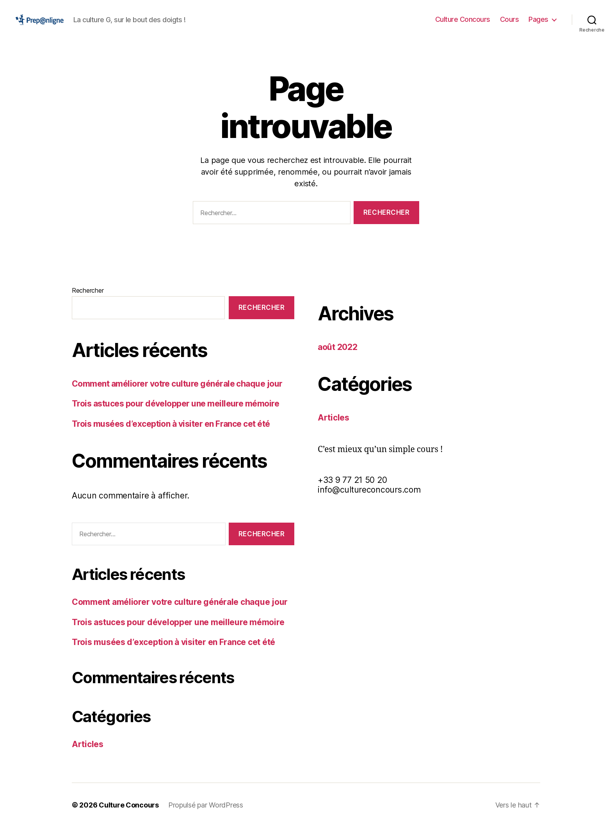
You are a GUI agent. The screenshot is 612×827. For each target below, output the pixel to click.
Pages (538, 19)
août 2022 (338, 347)
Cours (509, 19)
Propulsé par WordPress (205, 805)
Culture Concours (462, 19)
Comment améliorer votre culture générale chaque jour (177, 384)
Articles (87, 744)
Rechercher (87, 290)
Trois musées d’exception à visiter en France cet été (171, 424)
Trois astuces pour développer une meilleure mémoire (175, 403)
